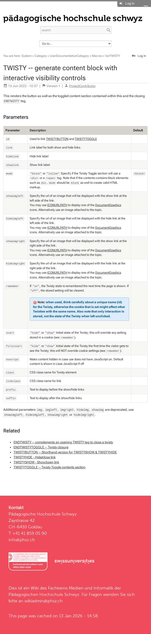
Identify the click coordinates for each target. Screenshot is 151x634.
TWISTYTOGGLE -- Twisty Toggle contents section (49, 467)
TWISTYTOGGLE (86, 139)
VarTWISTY (112, 56)
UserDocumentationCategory (69, 56)
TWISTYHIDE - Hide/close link (35, 457)
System (27, 56)
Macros (97, 56)
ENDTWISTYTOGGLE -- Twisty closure (41, 447)
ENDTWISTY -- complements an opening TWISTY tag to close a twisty (63, 442)
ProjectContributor (82, 86)
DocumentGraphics (108, 205)
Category (41, 56)
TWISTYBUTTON (57, 139)
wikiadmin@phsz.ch (43, 600)
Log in (129, 3)
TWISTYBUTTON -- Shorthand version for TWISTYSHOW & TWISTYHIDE (65, 452)
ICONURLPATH (57, 205)
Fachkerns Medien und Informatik (80, 587)
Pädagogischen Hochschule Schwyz (44, 594)
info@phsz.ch (22, 539)
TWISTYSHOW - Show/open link (36, 462)
